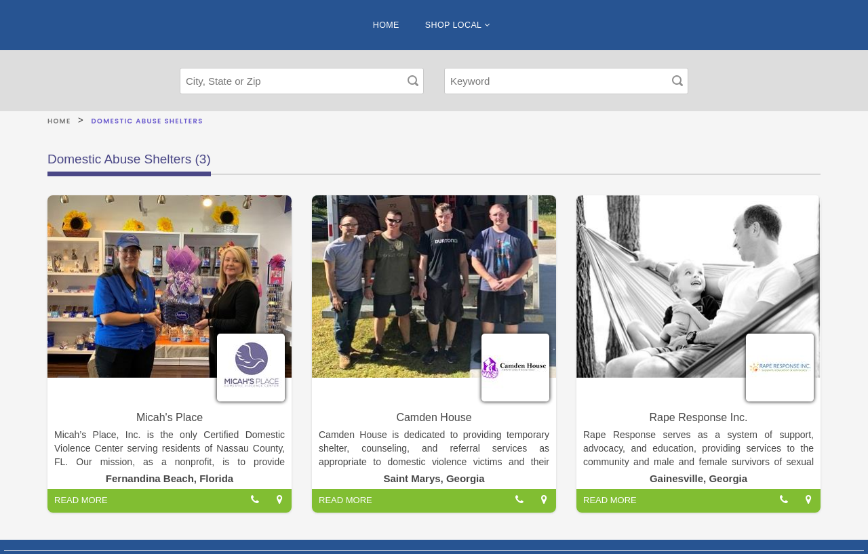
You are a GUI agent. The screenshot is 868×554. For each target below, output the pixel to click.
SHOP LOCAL (457, 25)
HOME (386, 25)
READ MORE (81, 500)
